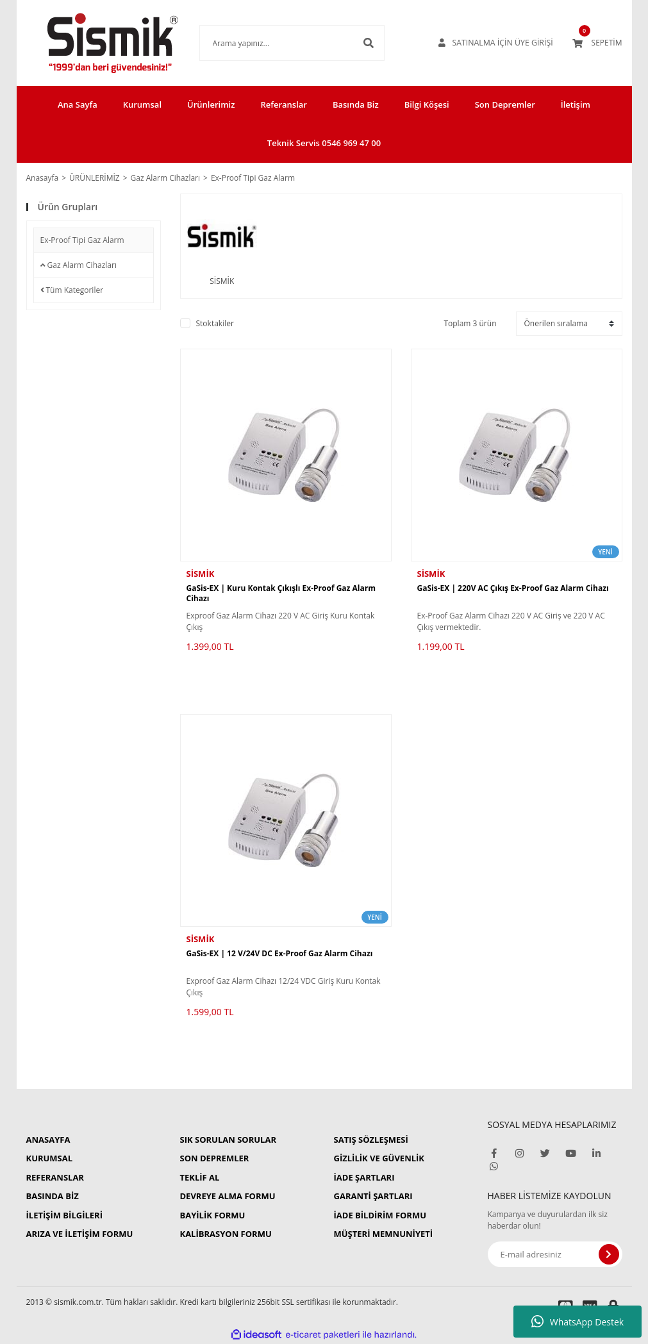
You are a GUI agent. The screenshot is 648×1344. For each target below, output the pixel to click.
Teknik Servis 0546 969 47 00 (324, 143)
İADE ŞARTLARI (364, 1177)
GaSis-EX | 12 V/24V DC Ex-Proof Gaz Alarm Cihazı (280, 954)
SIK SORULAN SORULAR (228, 1139)
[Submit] (609, 1254)
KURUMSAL (49, 1158)
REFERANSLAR (55, 1177)
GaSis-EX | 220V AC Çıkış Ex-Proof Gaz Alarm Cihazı (513, 588)
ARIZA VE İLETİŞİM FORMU (79, 1234)
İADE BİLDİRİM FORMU (380, 1215)
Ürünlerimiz (211, 104)
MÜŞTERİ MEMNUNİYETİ (383, 1234)
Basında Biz (356, 104)
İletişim (575, 104)
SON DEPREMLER (214, 1158)
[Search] (273, 43)
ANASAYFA (48, 1139)
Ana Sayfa (77, 104)
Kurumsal (142, 104)
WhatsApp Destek (577, 1322)
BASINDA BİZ (52, 1196)
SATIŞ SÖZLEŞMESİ (371, 1139)
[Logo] (93, 43)
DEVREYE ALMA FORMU (228, 1196)
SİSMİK (201, 573)
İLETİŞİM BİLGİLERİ (64, 1215)
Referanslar (283, 104)
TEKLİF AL (200, 1177)
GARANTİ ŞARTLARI (373, 1196)
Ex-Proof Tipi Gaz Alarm (253, 177)
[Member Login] (497, 42)
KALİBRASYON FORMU (226, 1234)
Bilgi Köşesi (426, 104)
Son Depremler (505, 104)
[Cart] (597, 42)
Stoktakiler (215, 323)
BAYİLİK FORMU (212, 1215)
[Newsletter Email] (555, 1254)
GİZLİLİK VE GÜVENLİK (379, 1158)
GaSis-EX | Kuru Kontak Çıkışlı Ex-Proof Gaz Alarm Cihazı (281, 593)
